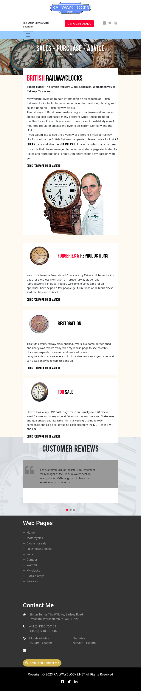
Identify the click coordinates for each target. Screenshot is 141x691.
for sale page (68, 144)
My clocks (33, 570)
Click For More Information (43, 166)
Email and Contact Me (42, 663)
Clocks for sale (37, 543)
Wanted (32, 565)
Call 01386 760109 (79, 23)
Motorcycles (35, 538)
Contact (32, 559)
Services (32, 581)
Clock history (35, 576)
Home (31, 532)
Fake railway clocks (39, 549)
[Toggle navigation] (28, 35)
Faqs (30, 554)
